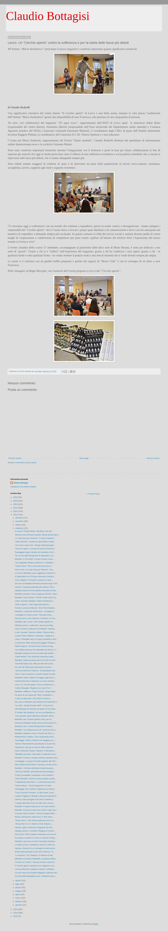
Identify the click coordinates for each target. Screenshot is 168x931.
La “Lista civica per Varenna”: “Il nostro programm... (35, 538)
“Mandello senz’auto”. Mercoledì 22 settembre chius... (36, 754)
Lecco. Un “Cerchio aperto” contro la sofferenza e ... (35, 685)
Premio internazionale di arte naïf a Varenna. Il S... (35, 852)
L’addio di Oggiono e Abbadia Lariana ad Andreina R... (36, 796)
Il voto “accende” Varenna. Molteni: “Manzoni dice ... (35, 632)
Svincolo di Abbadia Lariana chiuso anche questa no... (36, 723)
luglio (17, 884)
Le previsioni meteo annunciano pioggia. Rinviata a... (36, 643)
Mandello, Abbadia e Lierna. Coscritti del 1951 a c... (35, 733)
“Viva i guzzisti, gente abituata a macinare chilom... (35, 716)
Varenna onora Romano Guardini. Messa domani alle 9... (37, 535)
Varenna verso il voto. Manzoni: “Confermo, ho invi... (35, 618)
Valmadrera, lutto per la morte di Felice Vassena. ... (35, 747)
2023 (15, 508)
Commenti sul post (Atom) (26, 463)
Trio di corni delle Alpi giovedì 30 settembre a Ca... (35, 556)
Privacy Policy (94, 494)
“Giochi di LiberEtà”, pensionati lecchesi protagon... (35, 772)
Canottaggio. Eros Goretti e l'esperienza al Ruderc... (35, 789)
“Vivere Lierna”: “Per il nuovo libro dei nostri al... (33, 566)
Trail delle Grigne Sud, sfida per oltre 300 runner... (34, 664)
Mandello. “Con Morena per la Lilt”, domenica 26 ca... (36, 730)
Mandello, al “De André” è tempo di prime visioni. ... (35, 559)
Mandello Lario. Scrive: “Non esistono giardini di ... (35, 622)
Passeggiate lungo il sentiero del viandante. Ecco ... (35, 552)
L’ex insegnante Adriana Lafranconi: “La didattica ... (35, 563)
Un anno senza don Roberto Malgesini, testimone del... (36, 873)
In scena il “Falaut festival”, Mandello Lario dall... (34, 531)
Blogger (95, 924)
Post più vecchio (153, 458)
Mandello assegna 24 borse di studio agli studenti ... (35, 653)
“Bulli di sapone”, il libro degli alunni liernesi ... (33, 604)
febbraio (18, 901)
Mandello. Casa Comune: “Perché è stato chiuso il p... (36, 597)
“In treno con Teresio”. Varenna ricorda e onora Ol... (35, 862)
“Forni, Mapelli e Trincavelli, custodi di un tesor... (34, 580)
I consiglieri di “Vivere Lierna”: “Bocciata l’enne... (34, 615)
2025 (15, 501)
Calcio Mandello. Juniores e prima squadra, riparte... (35, 779)
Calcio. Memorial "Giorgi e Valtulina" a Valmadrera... (35, 751)
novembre (19, 521)
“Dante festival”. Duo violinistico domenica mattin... (35, 657)
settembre (19, 528)
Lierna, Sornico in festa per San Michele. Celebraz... (35, 629)
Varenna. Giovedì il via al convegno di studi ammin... (35, 848)
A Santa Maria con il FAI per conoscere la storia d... (35, 576)
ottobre (18, 525)
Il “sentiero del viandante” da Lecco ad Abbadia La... (35, 712)
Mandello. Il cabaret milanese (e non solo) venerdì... (35, 806)
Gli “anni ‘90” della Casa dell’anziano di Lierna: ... (34, 667)
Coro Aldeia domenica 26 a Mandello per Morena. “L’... (36, 650)
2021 (15, 515)
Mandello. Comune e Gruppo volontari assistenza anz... (37, 758)
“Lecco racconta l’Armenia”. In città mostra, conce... (35, 793)
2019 (15, 913)
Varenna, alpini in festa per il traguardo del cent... (34, 827)
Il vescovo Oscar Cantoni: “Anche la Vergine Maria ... (36, 813)
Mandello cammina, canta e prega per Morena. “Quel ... (37, 594)
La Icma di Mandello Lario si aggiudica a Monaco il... (35, 573)
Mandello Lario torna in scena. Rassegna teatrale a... (36, 841)
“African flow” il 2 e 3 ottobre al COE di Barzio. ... (34, 824)
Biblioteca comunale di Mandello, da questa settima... (36, 859)
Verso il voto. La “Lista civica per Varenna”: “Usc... (34, 570)
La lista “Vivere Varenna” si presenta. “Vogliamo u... (35, 636)
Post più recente (14, 458)
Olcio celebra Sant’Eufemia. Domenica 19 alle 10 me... (36, 765)
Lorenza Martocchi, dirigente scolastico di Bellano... (35, 869)
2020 (15, 909)
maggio (18, 891)
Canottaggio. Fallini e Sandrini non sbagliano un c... (35, 740)
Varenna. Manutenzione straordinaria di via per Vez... (36, 744)
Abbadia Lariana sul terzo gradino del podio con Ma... (36, 590)
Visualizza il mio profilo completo (23, 487)
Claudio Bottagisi (48, 15)
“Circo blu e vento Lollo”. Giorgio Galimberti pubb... (35, 545)
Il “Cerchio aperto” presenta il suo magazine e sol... (35, 866)
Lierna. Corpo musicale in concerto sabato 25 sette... (36, 674)
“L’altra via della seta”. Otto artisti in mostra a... (33, 698)
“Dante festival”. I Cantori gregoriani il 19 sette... (34, 786)
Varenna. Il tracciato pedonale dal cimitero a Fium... (35, 587)
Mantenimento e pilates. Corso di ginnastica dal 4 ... (35, 737)
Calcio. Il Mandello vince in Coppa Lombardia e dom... (36, 639)
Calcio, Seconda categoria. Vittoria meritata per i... (35, 601)
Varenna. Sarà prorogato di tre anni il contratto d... (34, 799)
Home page (84, 458)
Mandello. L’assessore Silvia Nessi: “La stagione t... (35, 611)
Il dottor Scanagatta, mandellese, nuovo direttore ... (35, 775)
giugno (18, 887)
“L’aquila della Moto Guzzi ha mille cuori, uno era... (35, 803)
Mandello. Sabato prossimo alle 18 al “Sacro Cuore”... (36, 660)
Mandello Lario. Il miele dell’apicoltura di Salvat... (34, 726)
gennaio (18, 905)
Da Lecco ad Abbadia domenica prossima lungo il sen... (37, 583)
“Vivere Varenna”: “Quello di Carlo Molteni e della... (35, 542)
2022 (15, 511)
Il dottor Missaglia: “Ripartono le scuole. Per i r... (34, 688)
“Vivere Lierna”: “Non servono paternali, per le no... (35, 820)
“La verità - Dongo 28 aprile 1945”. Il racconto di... (34, 705)
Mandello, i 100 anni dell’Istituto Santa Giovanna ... (35, 768)
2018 (15, 916)
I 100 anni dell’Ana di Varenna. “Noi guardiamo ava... (36, 671)
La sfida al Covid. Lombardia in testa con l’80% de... (35, 845)
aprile (17, 894)
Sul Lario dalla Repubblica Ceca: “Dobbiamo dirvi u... (36, 876)
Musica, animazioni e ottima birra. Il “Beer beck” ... (35, 817)
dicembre (19, 518)
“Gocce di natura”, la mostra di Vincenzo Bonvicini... (35, 549)
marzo (18, 898)
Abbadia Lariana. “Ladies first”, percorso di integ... (34, 625)
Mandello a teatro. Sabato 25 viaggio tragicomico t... (35, 678)
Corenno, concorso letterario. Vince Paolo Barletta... (35, 608)
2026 (15, 497)
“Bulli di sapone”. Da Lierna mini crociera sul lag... (34, 646)
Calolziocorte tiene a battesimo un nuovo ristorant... (35, 681)
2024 (15, 504)
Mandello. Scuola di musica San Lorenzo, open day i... (36, 810)
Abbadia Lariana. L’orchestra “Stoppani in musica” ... (35, 831)
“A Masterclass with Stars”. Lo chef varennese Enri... (35, 782)
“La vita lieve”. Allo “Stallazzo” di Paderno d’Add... (34, 855)
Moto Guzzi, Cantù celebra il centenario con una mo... (36, 834)
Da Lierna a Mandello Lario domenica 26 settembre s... (36, 702)
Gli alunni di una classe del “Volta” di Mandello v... (34, 695)
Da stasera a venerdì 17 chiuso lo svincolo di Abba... (35, 838)
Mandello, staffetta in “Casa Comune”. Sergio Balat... (36, 691)
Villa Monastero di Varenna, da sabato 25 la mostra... (36, 709)
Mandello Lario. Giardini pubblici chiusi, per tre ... (34, 719)
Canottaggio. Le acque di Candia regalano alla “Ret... (36, 761)
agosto (18, 880)
